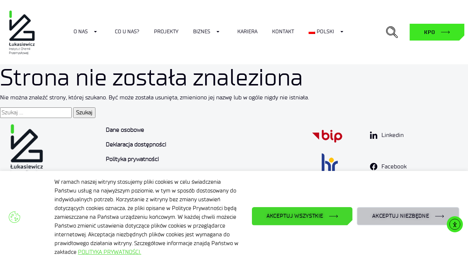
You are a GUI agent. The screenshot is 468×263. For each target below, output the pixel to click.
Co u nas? (127, 31)
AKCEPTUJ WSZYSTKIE (295, 216)
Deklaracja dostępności (136, 144)
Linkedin (392, 135)
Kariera (247, 31)
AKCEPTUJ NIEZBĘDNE (400, 216)
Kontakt (283, 31)
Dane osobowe (125, 129)
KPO (429, 32)
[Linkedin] (373, 135)
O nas (80, 31)
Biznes (201, 31)
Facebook (394, 166)
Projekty (166, 31)
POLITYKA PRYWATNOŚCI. (109, 252)
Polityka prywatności (132, 159)
